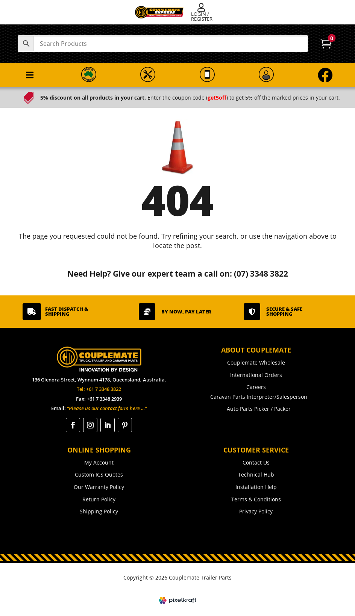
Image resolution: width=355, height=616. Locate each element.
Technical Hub (256, 474)
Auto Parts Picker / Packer (259, 408)
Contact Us (256, 462)
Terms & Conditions (256, 499)
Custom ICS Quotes (99, 474)
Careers (256, 386)
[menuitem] (202, 12)
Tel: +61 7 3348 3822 (99, 389)
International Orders (256, 374)
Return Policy (98, 499)
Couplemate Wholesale (256, 362)
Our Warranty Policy (99, 486)
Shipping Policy (99, 511)
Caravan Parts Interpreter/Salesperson (258, 396)
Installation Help (256, 486)
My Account (99, 462)
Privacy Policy (256, 511)
